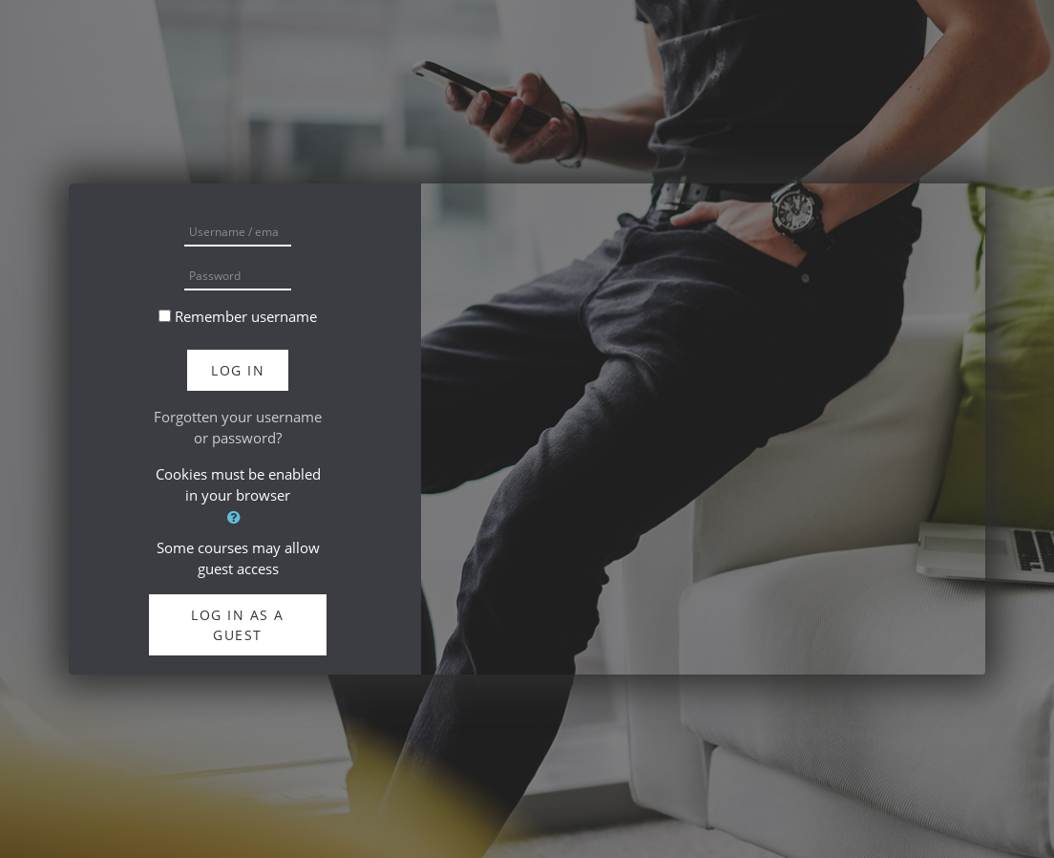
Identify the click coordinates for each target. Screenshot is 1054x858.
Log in (237, 370)
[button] (238, 517)
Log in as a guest (238, 625)
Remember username (246, 316)
